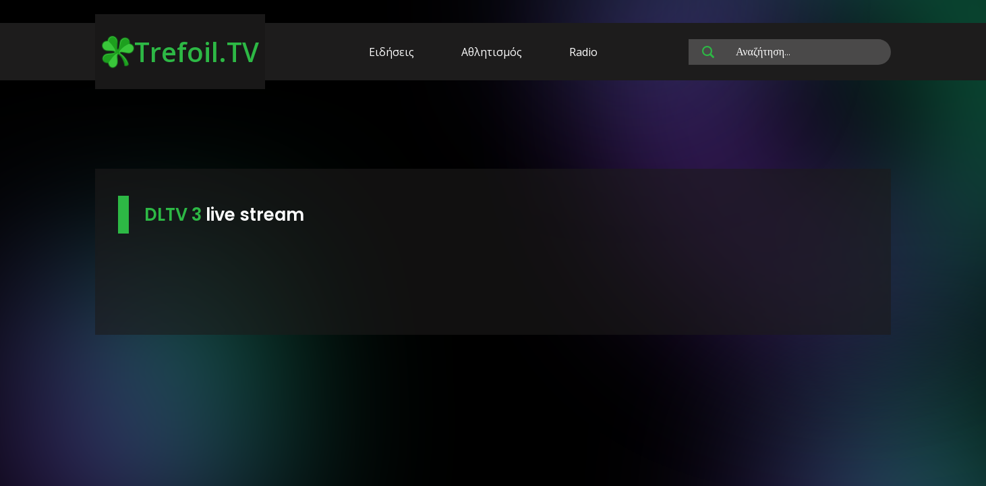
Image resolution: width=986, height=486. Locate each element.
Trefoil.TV (180, 51)
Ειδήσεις (391, 52)
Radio (583, 52)
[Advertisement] (493, 127)
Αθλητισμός (491, 52)
